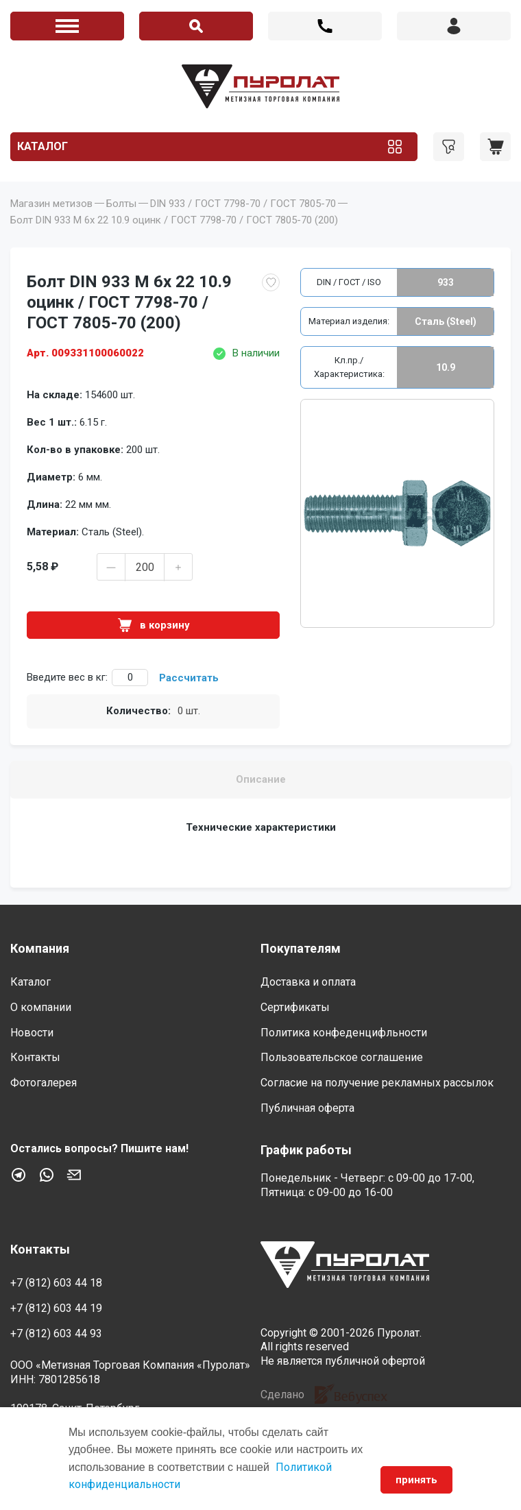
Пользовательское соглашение (341, 1057)
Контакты (35, 1057)
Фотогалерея (43, 1082)
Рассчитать (189, 678)
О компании (40, 1007)
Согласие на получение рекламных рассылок (377, 1082)
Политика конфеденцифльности (343, 1032)
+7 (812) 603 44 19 (56, 1308)
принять (416, 1480)
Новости (31, 1032)
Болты (121, 203)
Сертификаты (295, 1007)
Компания (39, 948)
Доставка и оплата (308, 981)
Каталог (42, 146)
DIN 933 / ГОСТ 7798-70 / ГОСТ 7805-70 (243, 203)
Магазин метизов (51, 203)
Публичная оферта (307, 1108)
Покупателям (300, 948)
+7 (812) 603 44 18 (325, 26)
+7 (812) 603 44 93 (56, 1333)
